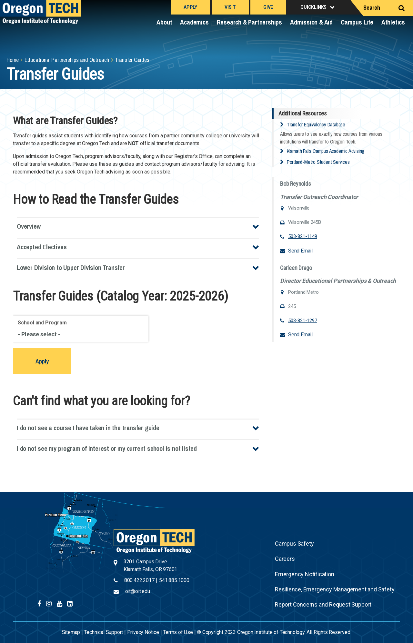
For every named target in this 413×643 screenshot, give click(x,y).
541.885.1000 (174, 580)
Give (268, 7)
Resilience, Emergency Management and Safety (334, 589)
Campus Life (357, 22)
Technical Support (103, 632)
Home (12, 60)
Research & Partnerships (249, 22)
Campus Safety (294, 543)
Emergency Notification (304, 574)
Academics (194, 22)
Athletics (393, 22)
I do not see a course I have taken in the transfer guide (88, 427)
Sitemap (71, 632)
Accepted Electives (41, 246)
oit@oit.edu (137, 591)
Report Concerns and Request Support (323, 604)
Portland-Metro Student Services (318, 161)
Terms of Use (178, 632)
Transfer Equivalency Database (316, 124)
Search (371, 8)
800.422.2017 (139, 580)
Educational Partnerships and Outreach (67, 60)
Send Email (300, 251)
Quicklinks (313, 7)
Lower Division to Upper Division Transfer (71, 267)
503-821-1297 (302, 320)
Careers (285, 558)
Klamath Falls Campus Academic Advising (326, 150)
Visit (230, 7)
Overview (29, 226)
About (164, 22)
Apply (190, 7)
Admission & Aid (311, 22)
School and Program (42, 323)
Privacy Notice (143, 632)
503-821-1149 (302, 236)
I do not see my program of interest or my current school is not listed (107, 448)
